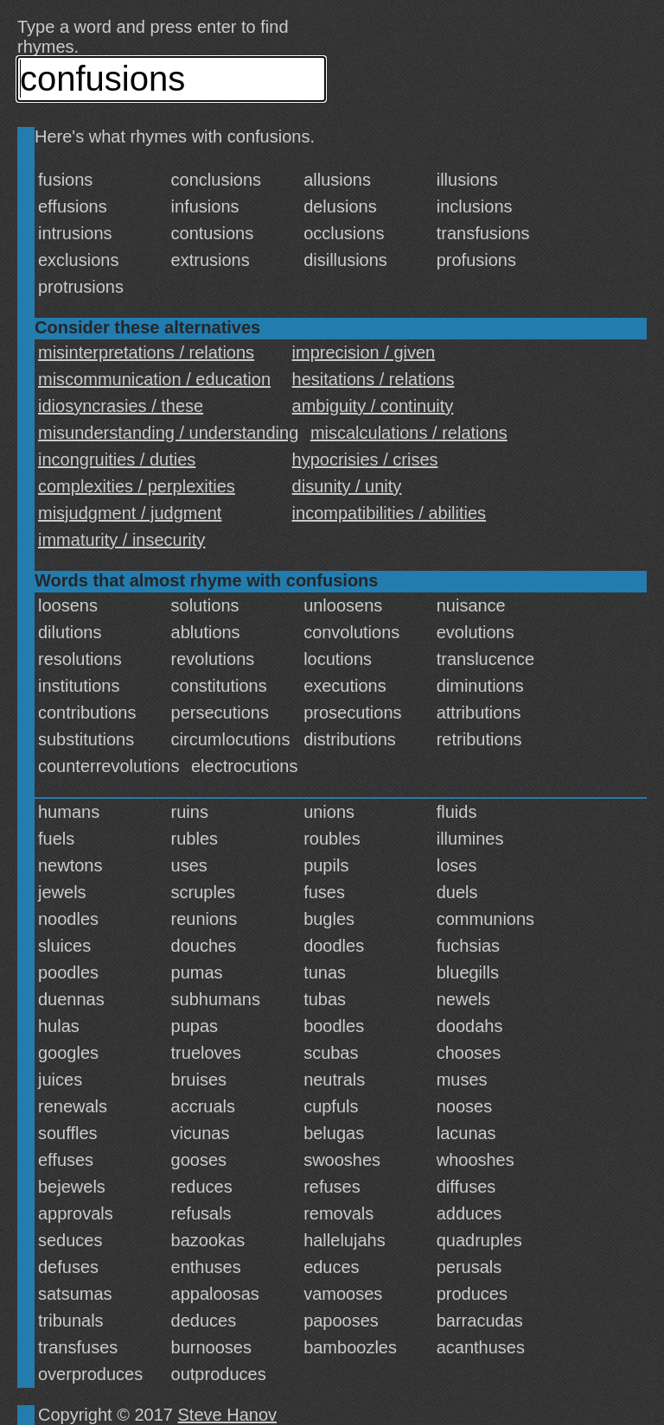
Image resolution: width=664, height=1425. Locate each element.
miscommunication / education (154, 379)
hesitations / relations (373, 379)
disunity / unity (347, 486)
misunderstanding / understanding (168, 432)
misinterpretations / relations (146, 352)
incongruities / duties (116, 459)
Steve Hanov (228, 1414)
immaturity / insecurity (121, 539)
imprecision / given (364, 352)
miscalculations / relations (409, 432)
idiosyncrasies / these (120, 405)
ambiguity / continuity (373, 405)
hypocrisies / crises (365, 459)
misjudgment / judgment (129, 513)
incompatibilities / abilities (389, 513)
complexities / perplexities (136, 486)
